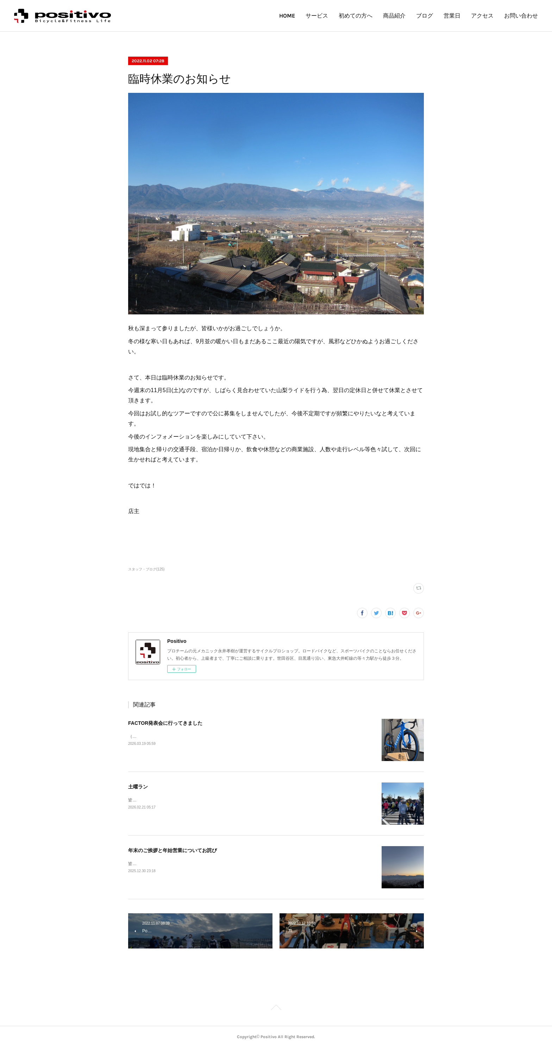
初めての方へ (355, 15)
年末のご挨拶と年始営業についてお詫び (172, 850)
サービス (317, 15)
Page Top (276, 1008)
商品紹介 (394, 15)
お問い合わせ (521, 15)
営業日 (452, 15)
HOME (287, 15)
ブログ (424, 15)
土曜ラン (138, 787)
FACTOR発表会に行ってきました (165, 723)
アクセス (482, 15)
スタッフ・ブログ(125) (146, 569)
